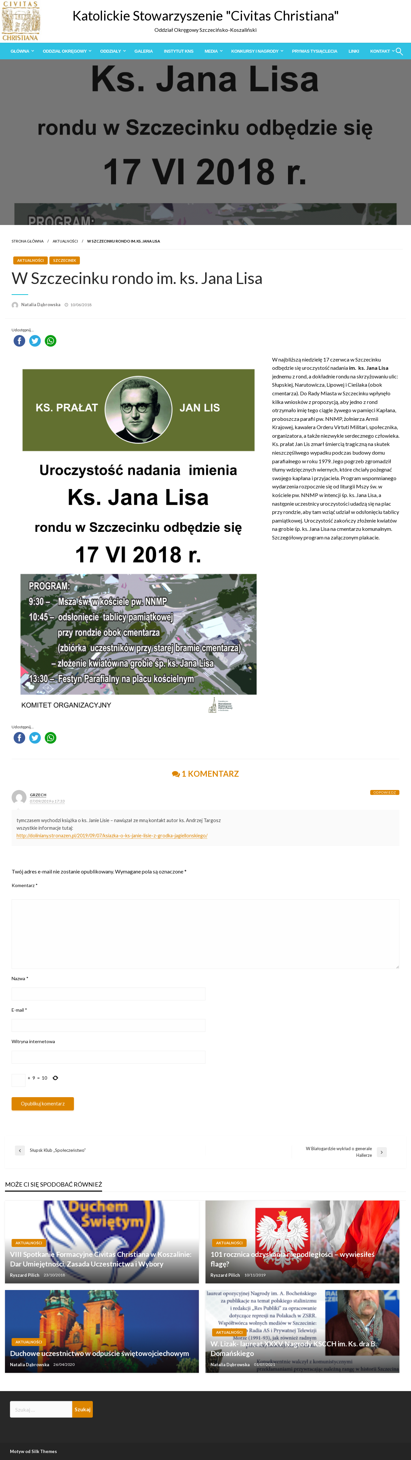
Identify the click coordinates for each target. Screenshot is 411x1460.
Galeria (144, 51)
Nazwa (20, 978)
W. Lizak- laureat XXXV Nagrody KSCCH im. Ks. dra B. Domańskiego (293, 1348)
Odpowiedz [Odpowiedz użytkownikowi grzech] (385, 792)
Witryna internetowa (33, 1041)
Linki (354, 51)
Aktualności (65, 241)
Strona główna (27, 241)
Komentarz (25, 885)
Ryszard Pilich (25, 1275)
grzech (38, 794)
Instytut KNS (179, 51)
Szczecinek (64, 260)
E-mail (19, 1010)
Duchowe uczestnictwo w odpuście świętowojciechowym (99, 1353)
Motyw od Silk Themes (33, 1451)
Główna (20, 51)
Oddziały (110, 51)
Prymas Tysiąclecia (314, 51)
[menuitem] (21, 51)
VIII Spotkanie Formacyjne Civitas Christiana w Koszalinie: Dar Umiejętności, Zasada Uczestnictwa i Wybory (101, 1259)
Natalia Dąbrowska (41, 304)
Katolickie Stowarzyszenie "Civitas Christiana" (205, 16)
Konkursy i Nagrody (254, 51)
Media (211, 51)
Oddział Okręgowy (65, 51)
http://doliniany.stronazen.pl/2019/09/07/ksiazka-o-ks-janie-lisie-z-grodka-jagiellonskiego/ (112, 835)
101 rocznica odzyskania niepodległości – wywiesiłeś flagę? (292, 1259)
